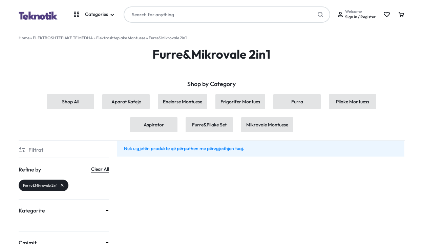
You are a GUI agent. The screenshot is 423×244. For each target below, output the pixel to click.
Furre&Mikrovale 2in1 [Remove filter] (43, 185)
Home (24, 37)
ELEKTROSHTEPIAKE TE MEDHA (63, 37)
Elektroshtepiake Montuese (120, 37)
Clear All (100, 169)
